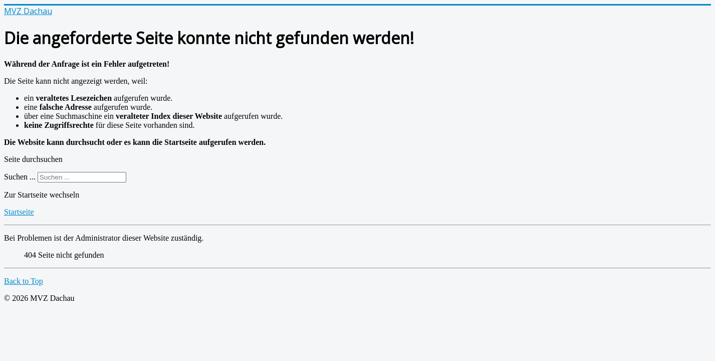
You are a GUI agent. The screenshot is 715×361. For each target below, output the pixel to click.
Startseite (19, 212)
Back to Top (23, 281)
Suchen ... (20, 176)
